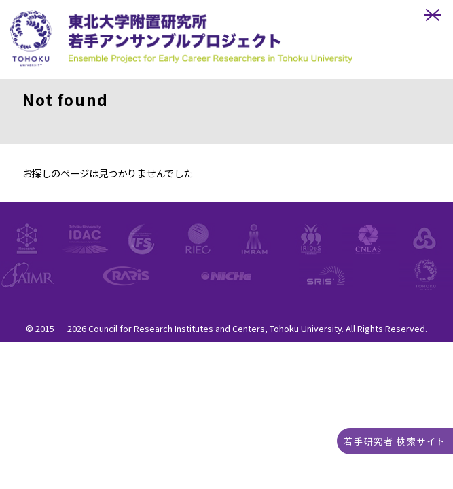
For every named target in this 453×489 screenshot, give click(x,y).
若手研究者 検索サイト (395, 441)
